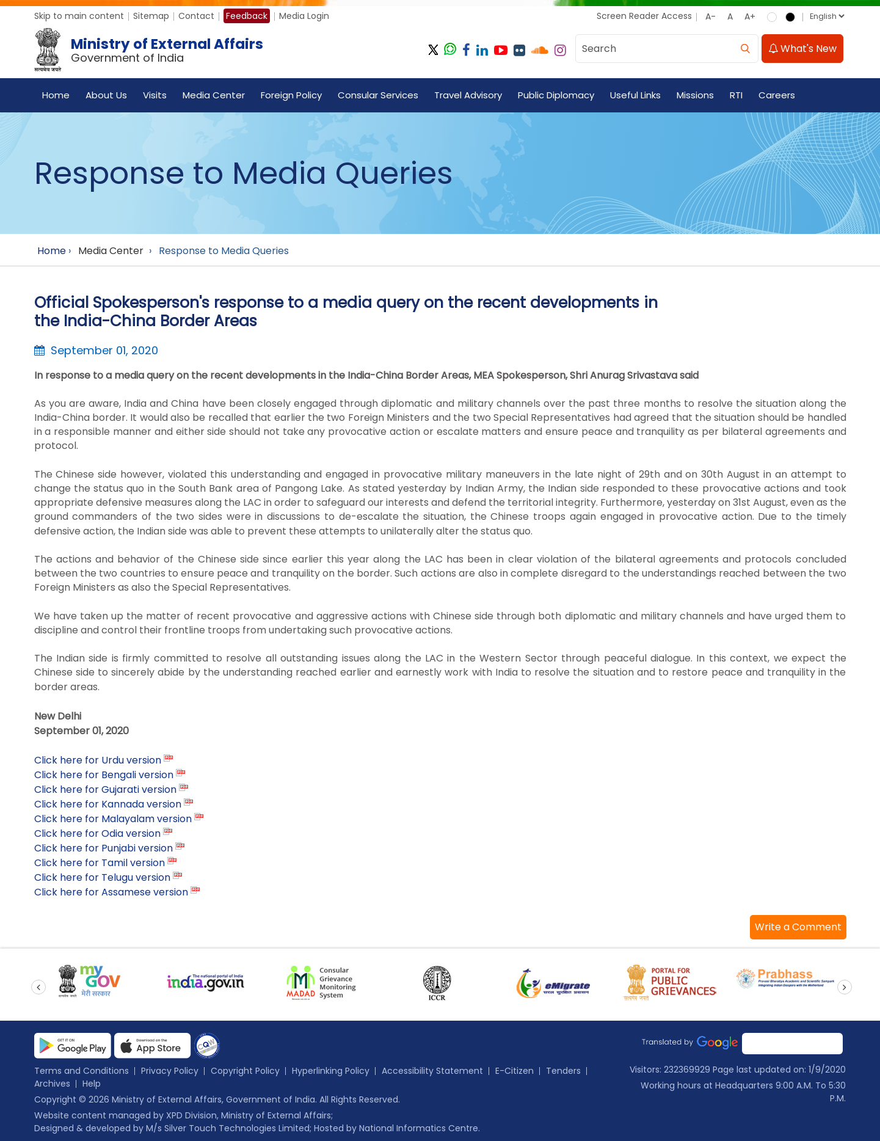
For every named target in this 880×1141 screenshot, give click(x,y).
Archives (52, 1083)
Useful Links (635, 95)
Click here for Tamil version (99, 863)
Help (91, 1083)
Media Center (214, 95)
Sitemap (151, 16)
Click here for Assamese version (111, 892)
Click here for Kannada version (107, 804)
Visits (155, 95)
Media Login (304, 16)
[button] (798, 927)
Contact (196, 16)
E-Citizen (514, 1071)
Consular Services (378, 95)
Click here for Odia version (97, 833)
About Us (106, 95)
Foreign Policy (291, 95)
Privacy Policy (169, 1071)
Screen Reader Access (644, 16)
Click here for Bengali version (103, 775)
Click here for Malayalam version (113, 819)
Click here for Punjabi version (103, 848)
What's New (802, 49)
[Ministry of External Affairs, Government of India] (151, 50)
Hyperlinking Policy (330, 1071)
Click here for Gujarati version (105, 789)
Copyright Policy (245, 1071)
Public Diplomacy (556, 95)
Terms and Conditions (81, 1071)
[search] (745, 48)
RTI (736, 95)
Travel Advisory (468, 95)
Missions (695, 95)
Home (56, 95)
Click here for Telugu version (102, 877)
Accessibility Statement (432, 1071)
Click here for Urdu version (97, 760)
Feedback (246, 16)
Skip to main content (79, 16)
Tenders (563, 1071)
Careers (776, 95)
